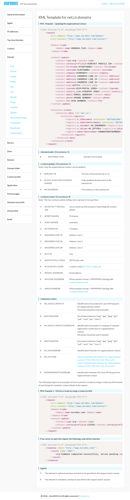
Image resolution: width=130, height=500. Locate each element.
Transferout (15, 123)
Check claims (16, 133)
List (11, 92)
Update (13, 113)
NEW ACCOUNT (117, 4)
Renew (13, 97)
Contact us (84, 496)
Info (12, 87)
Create (13, 76)
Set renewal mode (18, 118)
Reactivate (15, 128)
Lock (12, 66)
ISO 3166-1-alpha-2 (91, 266)
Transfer (14, 107)
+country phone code (78, 282)
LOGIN (104, 4)
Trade (12, 102)
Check (13, 82)
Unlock (13, 71)
